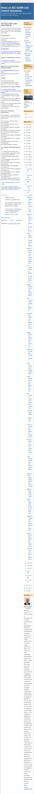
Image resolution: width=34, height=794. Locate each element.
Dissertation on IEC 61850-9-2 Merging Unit (29, 554)
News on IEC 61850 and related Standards (15, 9)
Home (11, 220)
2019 (27, 143)
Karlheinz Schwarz (29, 607)
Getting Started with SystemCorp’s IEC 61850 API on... (29, 339)
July (28, 195)
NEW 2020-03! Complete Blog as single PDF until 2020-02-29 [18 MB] (28, 32)
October (29, 179)
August (29, 190)
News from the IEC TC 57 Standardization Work (29, 368)
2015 (27, 154)
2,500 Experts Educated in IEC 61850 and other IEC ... (29, 384)
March (28, 571)
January (29, 580)
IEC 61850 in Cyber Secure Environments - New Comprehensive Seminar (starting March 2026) (28, 78)
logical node (16, 189)
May (28, 565)
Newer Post (4, 220)
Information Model (9, 189)
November (29, 175)
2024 (27, 130)
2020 (27, 140)
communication (4, 187)
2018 (27, 146)
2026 (27, 124)
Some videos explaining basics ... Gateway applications (28, 57)
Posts (27, 114)
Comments (28, 117)
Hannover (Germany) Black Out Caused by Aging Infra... (29, 204)
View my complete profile (28, 788)
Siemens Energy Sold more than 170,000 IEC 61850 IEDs (29, 256)
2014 (27, 157)
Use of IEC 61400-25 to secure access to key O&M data (29, 506)
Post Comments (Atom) (14, 223)
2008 (27, 590)
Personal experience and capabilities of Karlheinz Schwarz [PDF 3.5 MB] (28, 46)
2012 (27, 162)
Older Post (19, 220)
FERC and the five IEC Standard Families (29, 355)
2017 (27, 149)
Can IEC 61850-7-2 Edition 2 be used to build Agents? (29, 447)
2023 (27, 132)
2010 (27, 585)
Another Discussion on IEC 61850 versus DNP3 (29, 290)
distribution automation (14, 187)
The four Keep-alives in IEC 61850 (29, 492)
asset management (9, 186)
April (28, 568)
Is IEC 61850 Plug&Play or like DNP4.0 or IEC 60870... (29, 464)
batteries (16, 186)
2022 (27, 135)
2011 (27, 165)
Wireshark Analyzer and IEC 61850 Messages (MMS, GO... (29, 523)
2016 (27, 151)
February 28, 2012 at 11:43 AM (11, 214)
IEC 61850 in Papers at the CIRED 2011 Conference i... (29, 401)
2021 (27, 138)
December (29, 169)
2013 (27, 159)
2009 (27, 588)
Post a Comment (5, 217)
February (29, 575)
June (28, 563)
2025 (27, 127)
